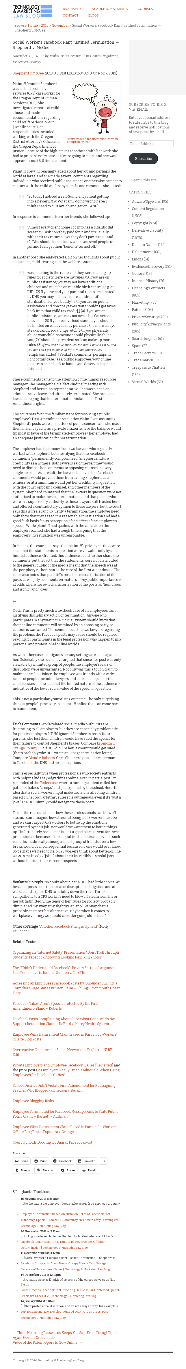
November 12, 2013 (27, 56)
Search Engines (144, 338)
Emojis (137, 259)
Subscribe (143, 158)
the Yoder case (46, 783)
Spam (136, 346)
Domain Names (144, 245)
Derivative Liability (147, 230)
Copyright (140, 223)
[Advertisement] (157, 67)
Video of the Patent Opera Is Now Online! (46, 1342)
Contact (70, 15)
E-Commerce (142, 252)
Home (33, 25)
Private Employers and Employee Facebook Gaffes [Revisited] (63, 1065)
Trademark (141, 360)
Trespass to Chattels (149, 367)
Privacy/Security (145, 317)
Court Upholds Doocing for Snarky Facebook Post (52, 1142)
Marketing (140, 302)
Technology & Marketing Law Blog (61, 1360)
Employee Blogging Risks (33, 1101)
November (60, 25)
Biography (72, 9)
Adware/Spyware (146, 201)
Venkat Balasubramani (66, 56)
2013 (44, 25)
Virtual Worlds (144, 382)
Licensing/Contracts (148, 288)
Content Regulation (104, 56)
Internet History (145, 281)
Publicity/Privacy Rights (151, 324)
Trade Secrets (143, 353)
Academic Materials (110, 9)
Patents (138, 310)
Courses (145, 9)
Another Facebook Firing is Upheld (68, 926)
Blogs (93, 15)
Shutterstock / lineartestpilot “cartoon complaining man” (92, 140)
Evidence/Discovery (27, 62)
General (138, 273)
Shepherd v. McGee (28, 73)
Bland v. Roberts (42, 758)
